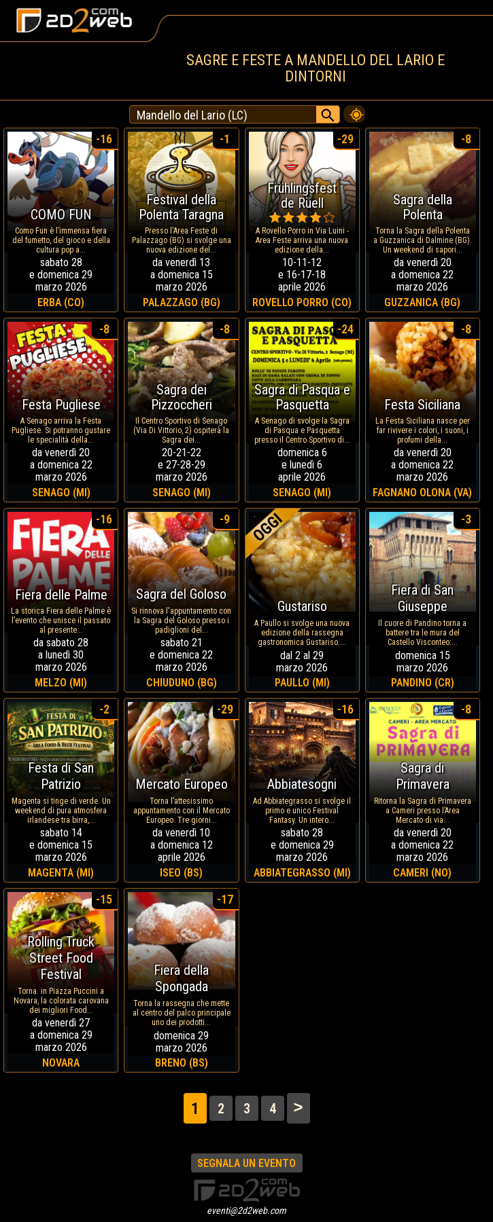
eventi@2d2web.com (246, 1210)
